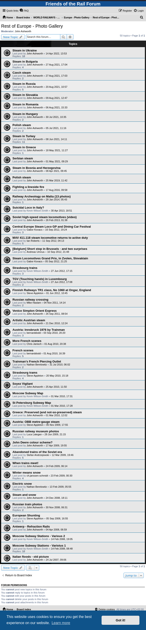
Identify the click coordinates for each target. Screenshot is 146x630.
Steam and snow (24, 494)
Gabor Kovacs (34, 229)
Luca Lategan (34, 434)
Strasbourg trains (24, 268)
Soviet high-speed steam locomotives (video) (44, 217)
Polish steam (21, 125)
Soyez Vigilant (22, 383)
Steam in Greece (24, 147)
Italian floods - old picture (30, 556)
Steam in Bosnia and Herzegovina (36, 168)
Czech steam (21, 72)
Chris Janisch (34, 344)
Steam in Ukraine (24, 50)
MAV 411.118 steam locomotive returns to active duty (50, 237)
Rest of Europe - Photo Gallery (32, 26)
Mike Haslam (34, 302)
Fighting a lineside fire (28, 187)
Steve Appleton (35, 293)
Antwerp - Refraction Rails (31, 526)
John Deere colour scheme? (32, 442)
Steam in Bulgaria (25, 61)
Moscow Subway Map (27, 393)
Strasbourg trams (24, 372)
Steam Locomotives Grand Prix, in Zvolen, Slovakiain (50, 258)
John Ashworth (23, 31)
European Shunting (26, 515)
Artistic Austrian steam (28, 320)
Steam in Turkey (23, 136)
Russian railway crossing (30, 299)
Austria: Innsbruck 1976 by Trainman (38, 329)
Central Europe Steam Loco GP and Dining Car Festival (51, 226)
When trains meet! (25, 463)
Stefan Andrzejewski (38, 455)
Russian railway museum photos (35, 431)
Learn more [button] (61, 623)
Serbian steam (22, 158)
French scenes (22, 350)
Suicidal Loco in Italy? (28, 207)
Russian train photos (27, 504)
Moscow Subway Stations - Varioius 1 (39, 545)
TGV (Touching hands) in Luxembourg (39, 279)
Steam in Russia (24, 83)
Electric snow (22, 483)
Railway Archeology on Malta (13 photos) (41, 196)
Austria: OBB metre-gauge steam (35, 421)
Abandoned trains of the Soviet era (37, 452)
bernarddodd (34, 332)
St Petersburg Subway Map (31, 402)
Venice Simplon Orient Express (34, 310)
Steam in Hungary (25, 114)
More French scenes (26, 341)
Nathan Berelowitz (37, 364)
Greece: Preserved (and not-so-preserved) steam (47, 412)
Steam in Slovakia (25, 95)
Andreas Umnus (35, 252)
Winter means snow (26, 472)
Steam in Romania (25, 104)
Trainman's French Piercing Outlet (36, 361)
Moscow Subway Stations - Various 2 (38, 536)
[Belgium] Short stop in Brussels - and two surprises (49, 249)
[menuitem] (24, 10)
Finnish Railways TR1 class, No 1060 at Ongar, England (51, 290)
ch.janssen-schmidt (37, 475)
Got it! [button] (120, 620)
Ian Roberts (33, 240)
